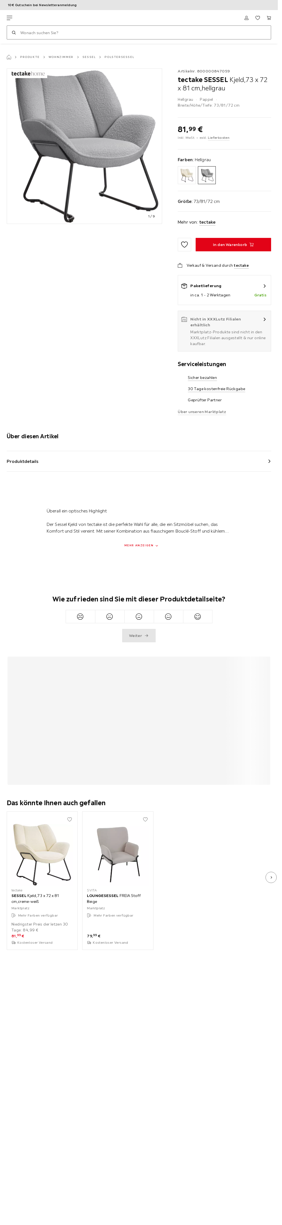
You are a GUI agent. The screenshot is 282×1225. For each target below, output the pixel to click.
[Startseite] (9, 57)
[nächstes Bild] (271, 877)
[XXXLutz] (33, 18)
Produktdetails (23, 461)
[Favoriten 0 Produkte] (257, 18)
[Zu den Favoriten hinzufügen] (184, 244)
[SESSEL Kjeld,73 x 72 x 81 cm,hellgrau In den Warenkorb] (233, 244)
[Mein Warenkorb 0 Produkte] (268, 18)
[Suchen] (13, 32)
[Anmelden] (246, 18)
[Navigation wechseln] (9, 18)
